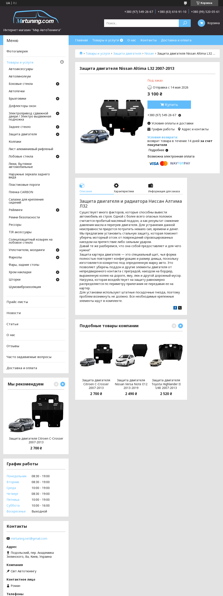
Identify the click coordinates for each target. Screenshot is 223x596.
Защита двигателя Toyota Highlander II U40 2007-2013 (166, 384)
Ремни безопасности (24, 217)
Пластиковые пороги (24, 185)
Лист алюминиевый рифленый (31, 149)
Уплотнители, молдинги (27, 250)
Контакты (148, 40)
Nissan (149, 53)
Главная (81, 40)
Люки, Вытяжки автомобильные (21, 165)
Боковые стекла (21, 84)
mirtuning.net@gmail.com (29, 539)
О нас (131, 40)
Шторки (14, 279)
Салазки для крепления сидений (26, 201)
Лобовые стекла (21, 156)
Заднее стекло (20, 127)
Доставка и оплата (176, 40)
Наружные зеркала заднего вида (29, 176)
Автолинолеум (20, 76)
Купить (171, 104)
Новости (14, 313)
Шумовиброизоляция (25, 287)
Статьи (12, 323)
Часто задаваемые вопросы (29, 357)
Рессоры (15, 225)
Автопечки (17, 91)
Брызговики (17, 98)
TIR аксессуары (20, 232)
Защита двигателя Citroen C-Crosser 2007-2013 (96, 384)
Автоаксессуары (21, 69)
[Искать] (185, 23)
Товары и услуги (105, 40)
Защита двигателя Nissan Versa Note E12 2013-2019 (131, 384)
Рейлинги (15, 210)
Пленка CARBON (21, 192)
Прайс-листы (17, 302)
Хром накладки (20, 272)
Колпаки (15, 142)
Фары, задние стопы (24, 265)
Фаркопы (15, 257)
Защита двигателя (127, 53)
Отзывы (13, 346)
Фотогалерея (17, 51)
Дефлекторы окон (22, 106)
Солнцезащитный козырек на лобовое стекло (30, 241)
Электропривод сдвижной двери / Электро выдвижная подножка (30, 116)
